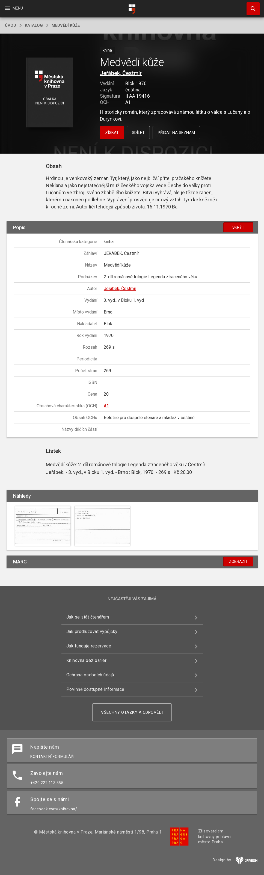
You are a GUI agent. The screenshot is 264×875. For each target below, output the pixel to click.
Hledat (250, 6)
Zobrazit (238, 561)
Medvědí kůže (66, 25)
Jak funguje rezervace (88, 646)
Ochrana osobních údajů (90, 674)
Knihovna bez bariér (86, 660)
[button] (49, 93)
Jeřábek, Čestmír (121, 73)
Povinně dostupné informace (95, 689)
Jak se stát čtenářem (87, 617)
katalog (34, 25)
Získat (112, 132)
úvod (10, 25)
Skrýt (238, 227)
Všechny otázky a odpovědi (132, 712)
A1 (106, 405)
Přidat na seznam (176, 132)
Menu (13, 8)
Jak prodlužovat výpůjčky (92, 631)
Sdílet (138, 132)
